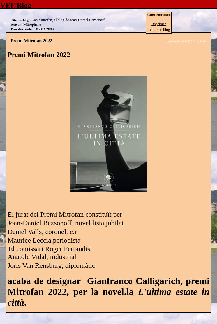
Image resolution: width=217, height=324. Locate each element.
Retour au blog (158, 29)
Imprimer (158, 24)
